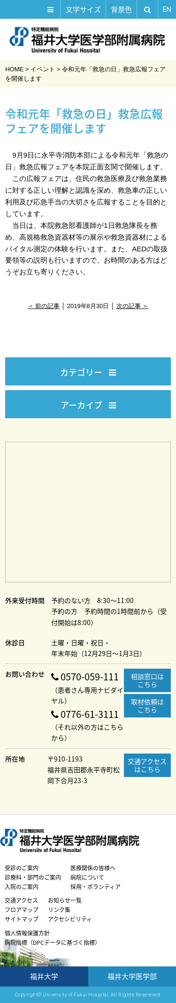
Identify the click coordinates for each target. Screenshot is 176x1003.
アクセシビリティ (70, 919)
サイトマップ (21, 919)
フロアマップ (21, 909)
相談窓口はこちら (147, 680)
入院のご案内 (21, 886)
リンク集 (59, 909)
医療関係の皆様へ (92, 868)
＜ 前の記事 (44, 305)
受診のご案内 (21, 868)
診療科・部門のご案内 (33, 877)
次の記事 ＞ (132, 305)
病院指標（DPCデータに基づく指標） (52, 942)
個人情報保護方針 (27, 933)
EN (167, 9)
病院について (87, 877)
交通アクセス (21, 900)
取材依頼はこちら (147, 705)
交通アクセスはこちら (147, 765)
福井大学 (44, 976)
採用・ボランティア (95, 886)
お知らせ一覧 (65, 900)
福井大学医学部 (132, 976)
